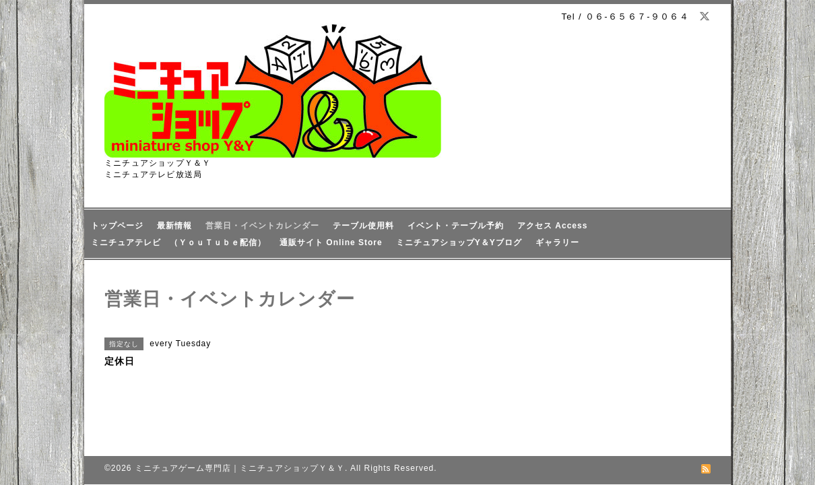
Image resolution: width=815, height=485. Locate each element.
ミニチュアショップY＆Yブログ (459, 242)
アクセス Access (552, 225)
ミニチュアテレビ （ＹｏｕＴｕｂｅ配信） (178, 242)
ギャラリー (557, 242)
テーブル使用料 (363, 225)
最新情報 (174, 225)
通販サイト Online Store (331, 242)
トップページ (117, 225)
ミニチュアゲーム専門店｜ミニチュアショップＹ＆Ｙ (240, 468)
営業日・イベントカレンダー (262, 225)
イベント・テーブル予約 (456, 225)
